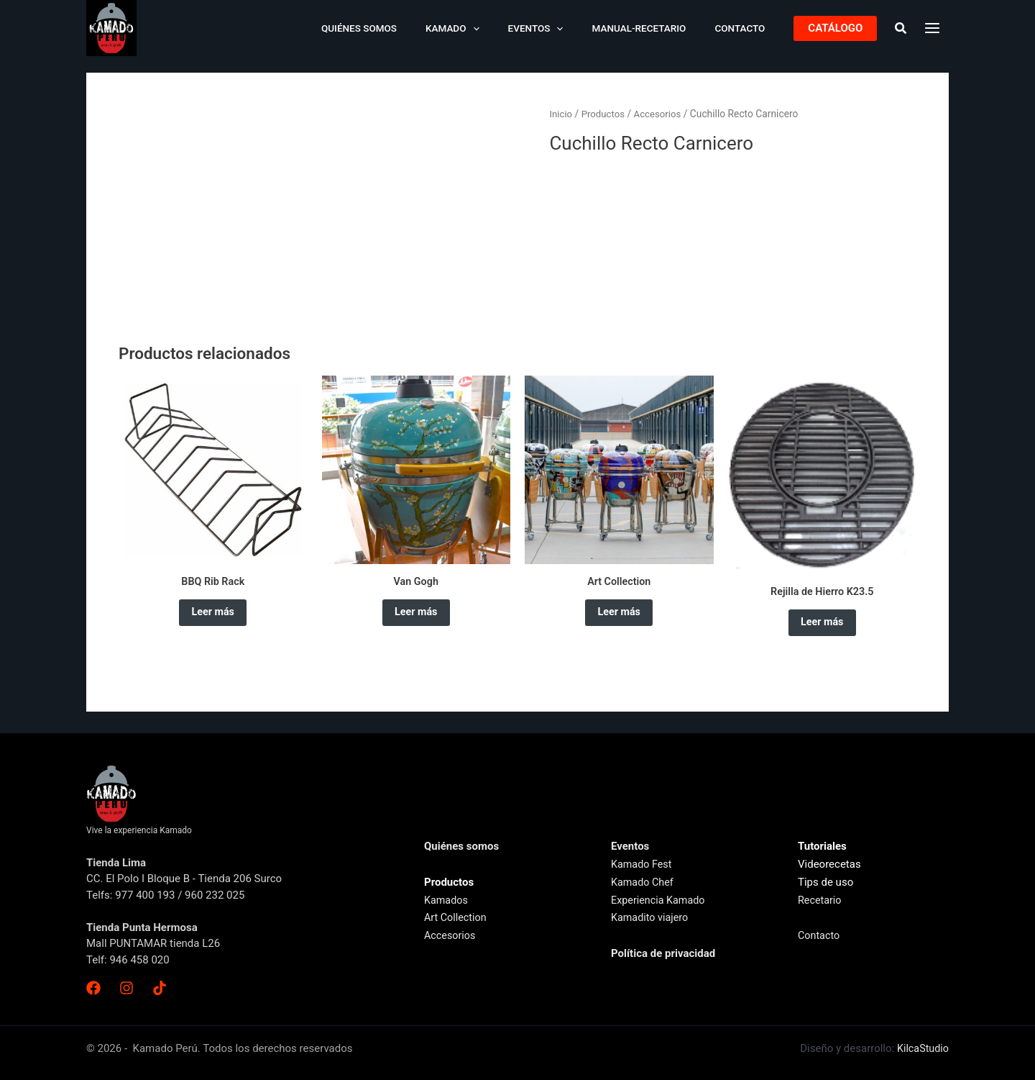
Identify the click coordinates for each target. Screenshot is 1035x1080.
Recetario (820, 900)
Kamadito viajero (651, 917)
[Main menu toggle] (932, 28)
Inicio (561, 113)
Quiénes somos (400, 28)
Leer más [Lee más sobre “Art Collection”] (619, 615)
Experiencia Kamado (660, 900)
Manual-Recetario (653, 28)
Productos (604, 113)
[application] (505, 28)
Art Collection (456, 917)
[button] (835, 28)
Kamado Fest (642, 864)
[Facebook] (93, 988)
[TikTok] (157, 988)
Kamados (447, 900)
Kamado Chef (643, 882)
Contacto (744, 28)
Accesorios (661, 113)
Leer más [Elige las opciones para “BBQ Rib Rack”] (212, 615)
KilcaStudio (922, 1048)
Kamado (485, 28)
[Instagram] (125, 988)
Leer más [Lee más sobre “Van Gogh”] (416, 615)
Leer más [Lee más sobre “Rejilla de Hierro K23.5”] (822, 625)
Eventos (558, 28)
